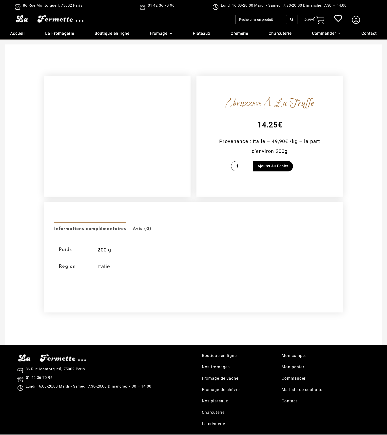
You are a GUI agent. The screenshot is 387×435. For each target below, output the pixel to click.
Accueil (17, 33)
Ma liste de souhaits (302, 390)
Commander (326, 33)
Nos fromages (216, 367)
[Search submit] (291, 19)
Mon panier (293, 367)
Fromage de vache (220, 378)
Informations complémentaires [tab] (93, 229)
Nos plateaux (215, 401)
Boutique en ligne (112, 33)
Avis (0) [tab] (150, 229)
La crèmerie (213, 424)
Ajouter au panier (273, 166)
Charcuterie (280, 33)
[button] (160, 33)
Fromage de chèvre (221, 390)
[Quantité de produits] (238, 166)
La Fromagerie (59, 33)
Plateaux (201, 33)
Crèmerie (239, 33)
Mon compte (294, 356)
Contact (369, 33)
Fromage (161, 33)
